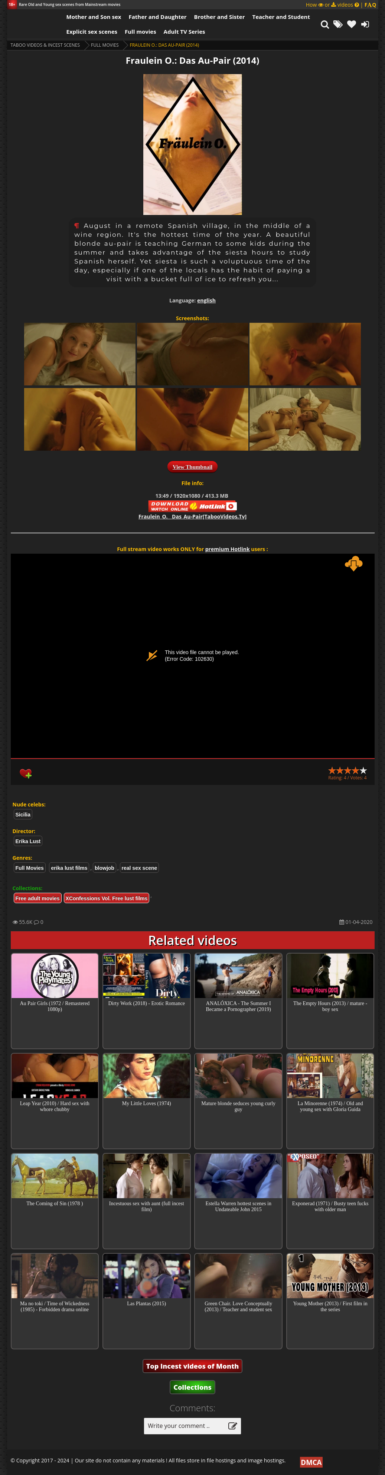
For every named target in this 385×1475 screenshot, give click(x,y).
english (206, 300)
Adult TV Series (184, 31)
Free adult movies (38, 898)
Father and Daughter (157, 16)
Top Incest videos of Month (192, 1366)
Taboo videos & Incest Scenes (45, 45)
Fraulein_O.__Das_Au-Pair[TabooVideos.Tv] (192, 516)
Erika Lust (28, 841)
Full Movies (104, 45)
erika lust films (69, 868)
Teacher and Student (281, 16)
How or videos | (341, 4)
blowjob (104, 868)
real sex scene (139, 868)
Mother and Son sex (93, 16)
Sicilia (23, 815)
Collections (192, 1387)
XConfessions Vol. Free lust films (107, 898)
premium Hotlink (227, 549)
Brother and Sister (219, 16)
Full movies (140, 31)
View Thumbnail (192, 467)
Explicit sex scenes (92, 31)
